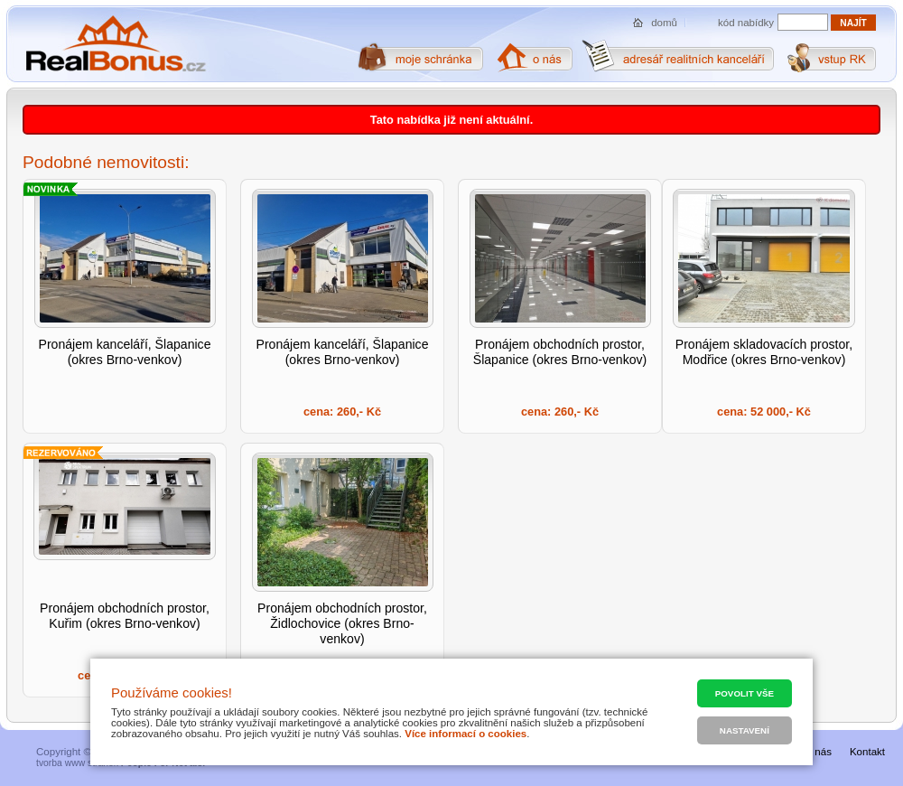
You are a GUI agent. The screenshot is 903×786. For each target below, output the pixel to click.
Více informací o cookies (465, 733)
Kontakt (867, 751)
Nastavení (744, 730)
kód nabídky (746, 22)
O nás (818, 751)
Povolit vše (744, 693)
